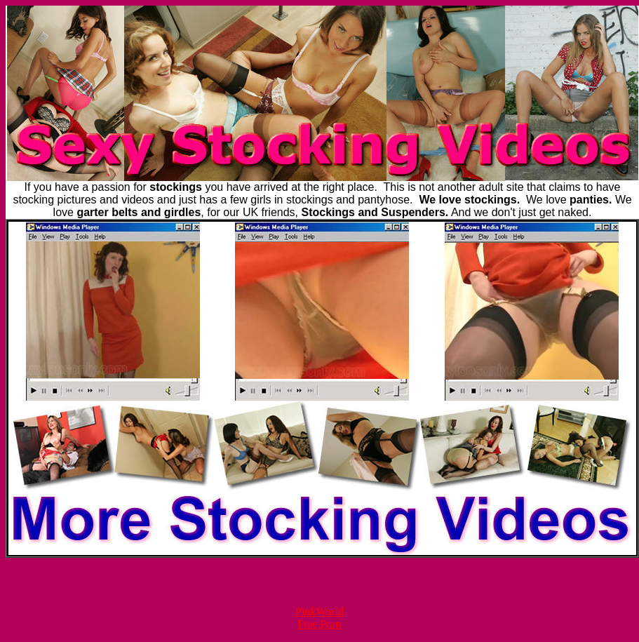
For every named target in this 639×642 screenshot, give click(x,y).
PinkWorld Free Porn (319, 618)
